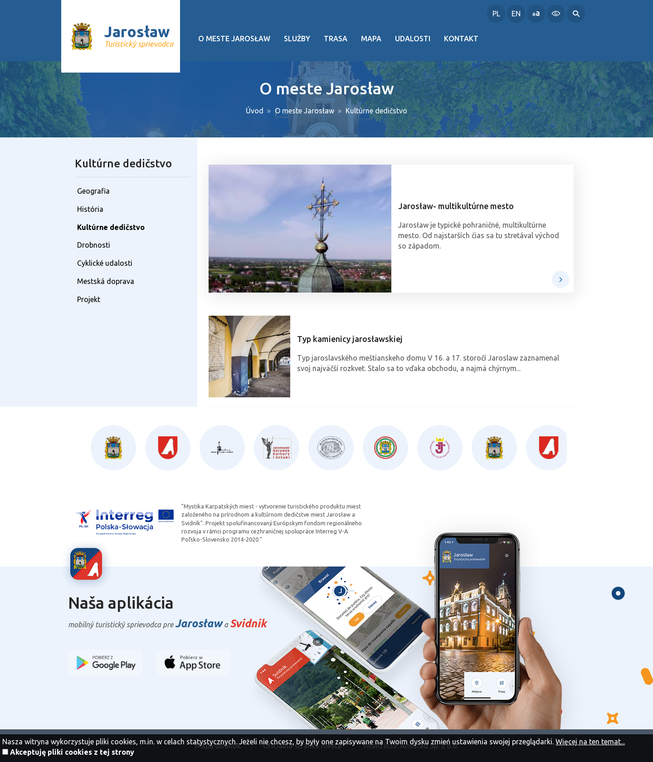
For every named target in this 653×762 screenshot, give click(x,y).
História (90, 209)
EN (516, 14)
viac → (560, 279)
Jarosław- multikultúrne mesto (456, 205)
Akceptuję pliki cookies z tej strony (72, 752)
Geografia (93, 191)
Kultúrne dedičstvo (376, 111)
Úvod (254, 111)
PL (496, 14)
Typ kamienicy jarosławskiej (350, 338)
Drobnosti (93, 245)
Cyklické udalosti (104, 263)
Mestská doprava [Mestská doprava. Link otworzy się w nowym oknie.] (105, 281)
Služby (297, 38)
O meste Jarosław (234, 38)
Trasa (335, 38)
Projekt (88, 299)
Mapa (371, 38)
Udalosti (412, 38)
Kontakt (461, 38)
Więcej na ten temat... (590, 742)
